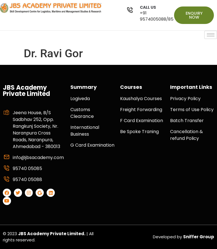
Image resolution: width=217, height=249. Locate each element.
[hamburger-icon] (210, 35)
